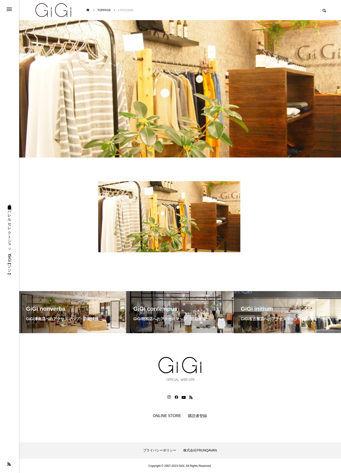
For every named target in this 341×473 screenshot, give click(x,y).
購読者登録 (197, 416)
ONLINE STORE (167, 416)
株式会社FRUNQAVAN (200, 450)
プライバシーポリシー (159, 450)
